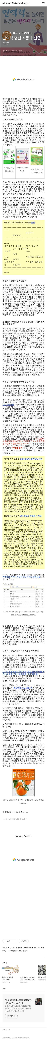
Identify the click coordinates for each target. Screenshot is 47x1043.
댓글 (4, 988)
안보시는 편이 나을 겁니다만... (16, 819)
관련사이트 (6, 1029)
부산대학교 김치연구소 (23, 687)
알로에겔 (23, 516)
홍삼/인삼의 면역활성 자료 (31, 458)
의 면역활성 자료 (34, 516)
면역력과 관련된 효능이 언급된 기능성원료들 (21, 577)
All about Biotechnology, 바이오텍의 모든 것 (16, 3)
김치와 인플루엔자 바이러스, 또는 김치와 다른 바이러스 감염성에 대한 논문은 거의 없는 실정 (23, 672)
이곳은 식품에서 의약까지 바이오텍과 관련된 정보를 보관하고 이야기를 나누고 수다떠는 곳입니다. (18, 1008)
